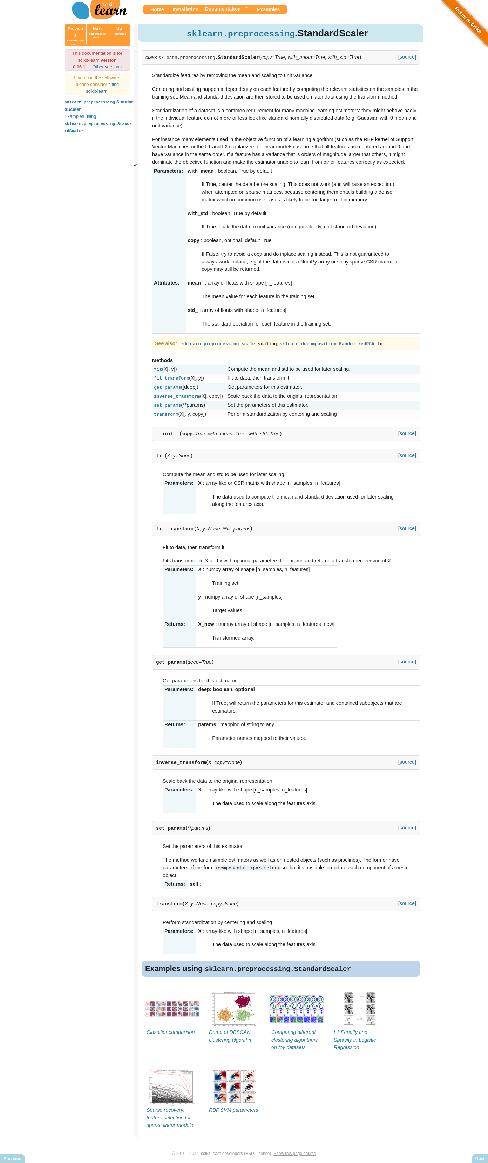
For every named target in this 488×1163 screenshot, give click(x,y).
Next (97, 32)
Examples (268, 9)
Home (157, 9)
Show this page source (294, 1151)
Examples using (98, 123)
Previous (75, 36)
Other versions (107, 66)
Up (119, 30)
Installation (185, 9)
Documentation (223, 9)
